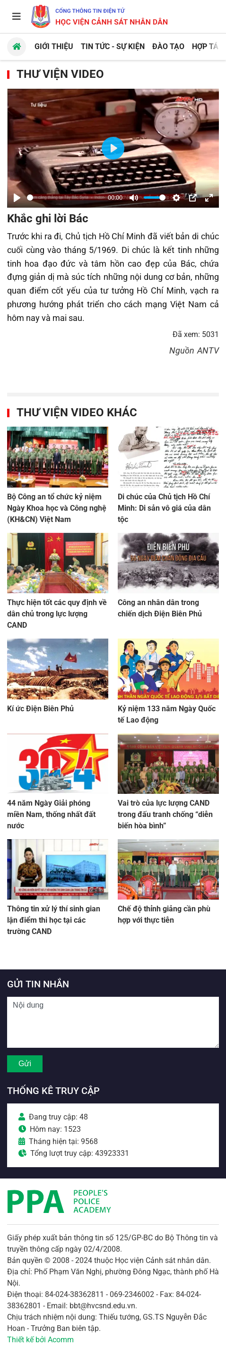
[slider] (65, 197)
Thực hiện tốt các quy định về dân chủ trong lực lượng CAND (57, 614)
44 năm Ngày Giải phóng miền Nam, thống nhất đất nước (51, 814)
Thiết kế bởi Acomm (40, 1339)
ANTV (208, 350)
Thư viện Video (60, 74)
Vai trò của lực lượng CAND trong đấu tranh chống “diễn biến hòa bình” (165, 814)
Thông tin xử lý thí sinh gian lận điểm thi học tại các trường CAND (53, 920)
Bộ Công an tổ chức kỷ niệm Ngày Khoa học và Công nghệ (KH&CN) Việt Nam (56, 508)
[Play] (17, 197)
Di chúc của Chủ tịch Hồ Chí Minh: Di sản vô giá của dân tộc (164, 508)
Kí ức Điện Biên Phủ (40, 708)
